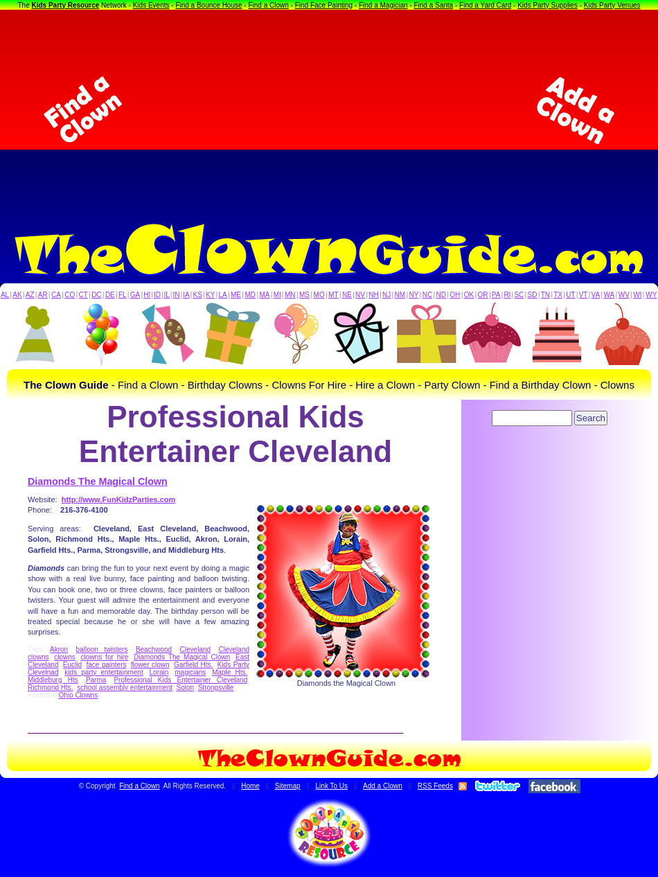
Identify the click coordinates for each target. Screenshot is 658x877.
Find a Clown (268, 5)
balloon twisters (102, 649)
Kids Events (151, 5)
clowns (64, 657)
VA (596, 295)
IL (167, 295)
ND (441, 295)
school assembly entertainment (124, 687)
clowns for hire (105, 657)
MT (333, 295)
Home (250, 786)
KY (210, 295)
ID (157, 295)
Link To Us (332, 786)
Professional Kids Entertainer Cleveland (180, 680)
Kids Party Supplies (547, 5)
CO (69, 295)
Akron (59, 649)
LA (223, 295)
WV (624, 295)
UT (570, 295)
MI (277, 295)
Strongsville (216, 687)
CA (56, 295)
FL (122, 295)
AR (43, 295)
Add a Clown (382, 786)
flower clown (150, 664)
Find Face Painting (324, 5)
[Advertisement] (329, 110)
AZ (30, 295)
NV (360, 295)
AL (5, 295)
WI (637, 295)
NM (400, 295)
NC (427, 295)
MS (304, 295)
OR (483, 295)
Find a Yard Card (485, 5)
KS (197, 295)
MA (265, 295)
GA (135, 295)
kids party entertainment (103, 672)
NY (413, 295)
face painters (106, 664)
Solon (186, 687)
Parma (96, 680)
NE (347, 295)
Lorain (159, 672)
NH (373, 295)
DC (96, 295)
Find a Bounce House (208, 5)
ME (236, 295)
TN (545, 295)
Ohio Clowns (78, 695)
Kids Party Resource (66, 5)
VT (583, 295)
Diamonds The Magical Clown (98, 481)
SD (532, 295)
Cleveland (195, 649)
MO (319, 295)
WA (609, 295)
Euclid (72, 664)
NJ (386, 295)
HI (146, 295)
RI (507, 295)
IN (175, 295)
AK (16, 295)
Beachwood (154, 649)
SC (519, 295)
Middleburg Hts (53, 680)
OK (469, 295)
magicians (190, 672)
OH (455, 295)
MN (290, 295)
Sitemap (288, 786)
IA (186, 295)
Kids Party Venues (612, 5)
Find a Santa (433, 5)
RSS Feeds (435, 786)
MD (250, 295)
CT (83, 295)
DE (110, 295)
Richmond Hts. (50, 687)
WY (651, 295)
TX (557, 295)
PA (496, 295)
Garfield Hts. (193, 664)
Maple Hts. (229, 672)
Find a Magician (383, 5)
